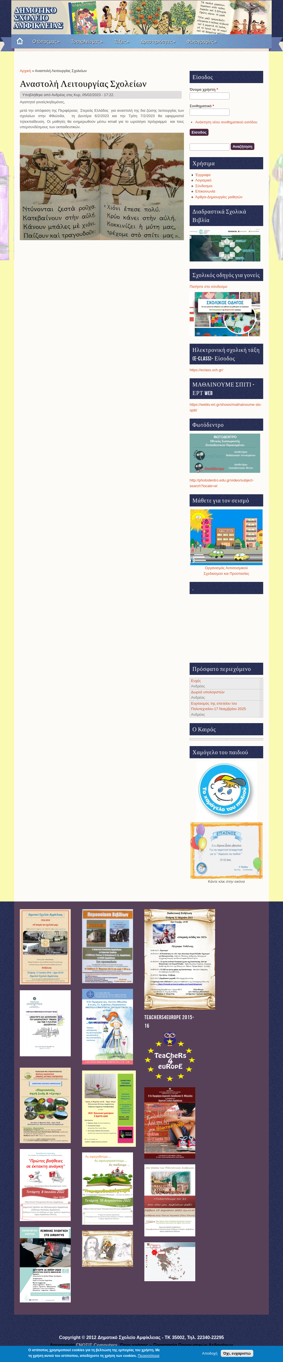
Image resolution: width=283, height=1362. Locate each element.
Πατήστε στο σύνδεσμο (208, 286)
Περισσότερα (148, 1355)
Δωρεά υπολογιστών (208, 692)
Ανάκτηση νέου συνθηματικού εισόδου (226, 122)
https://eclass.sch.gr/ (206, 370)
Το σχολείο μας (87, 41)
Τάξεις (121, 41)
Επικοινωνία (205, 191)
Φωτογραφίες (201, 41)
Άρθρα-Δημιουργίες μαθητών (219, 197)
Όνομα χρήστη (204, 89)
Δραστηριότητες (158, 41)
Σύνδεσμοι (203, 186)
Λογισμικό (203, 180)
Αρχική (25, 71)
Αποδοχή (209, 1353)
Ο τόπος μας (46, 41)
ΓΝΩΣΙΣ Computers (97, 1345)
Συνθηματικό (202, 106)
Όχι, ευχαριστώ (237, 1353)
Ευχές (196, 681)
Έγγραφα (203, 175)
